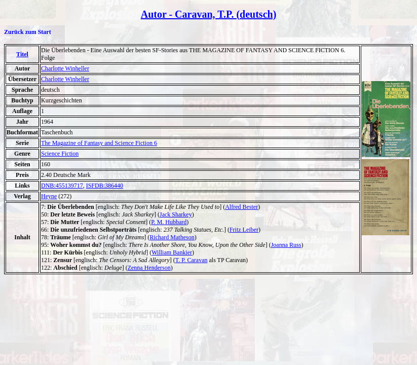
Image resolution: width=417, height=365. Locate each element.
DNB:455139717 (62, 185)
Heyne (49, 196)
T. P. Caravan (191, 260)
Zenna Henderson (149, 267)
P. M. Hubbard (168, 222)
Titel (22, 54)
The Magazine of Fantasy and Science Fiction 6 (99, 143)
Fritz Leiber (244, 229)
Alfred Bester (241, 206)
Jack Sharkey (176, 214)
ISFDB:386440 (104, 185)
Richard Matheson (171, 237)
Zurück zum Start (27, 31)
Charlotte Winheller (65, 68)
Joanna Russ (286, 244)
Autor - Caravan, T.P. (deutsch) (209, 14)
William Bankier (171, 252)
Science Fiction (60, 153)
